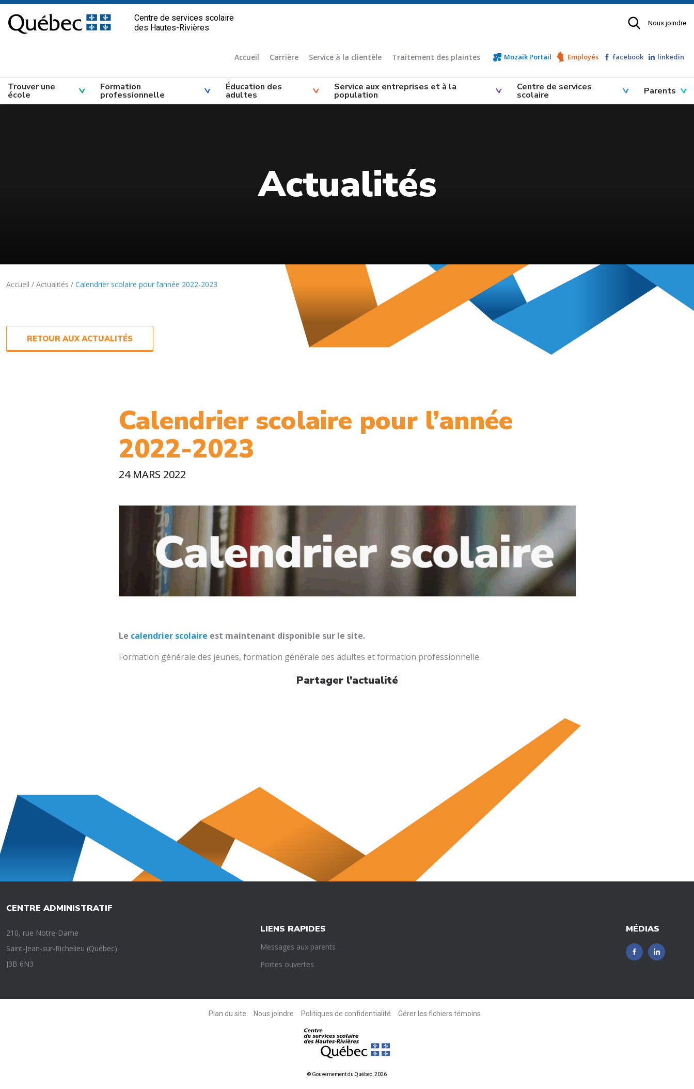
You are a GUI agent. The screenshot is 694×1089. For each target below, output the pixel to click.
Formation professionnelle (132, 91)
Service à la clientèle (345, 57)
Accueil (246, 57)
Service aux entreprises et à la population (395, 91)
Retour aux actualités (80, 339)
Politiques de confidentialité (346, 1013)
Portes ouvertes (287, 964)
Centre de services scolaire (554, 91)
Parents (660, 91)
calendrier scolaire (169, 635)
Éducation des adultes (254, 91)
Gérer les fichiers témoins (439, 1013)
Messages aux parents (298, 947)
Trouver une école (31, 91)
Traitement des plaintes (436, 57)
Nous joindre (667, 23)
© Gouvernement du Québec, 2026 (347, 1074)
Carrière (284, 57)
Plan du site (227, 1013)
